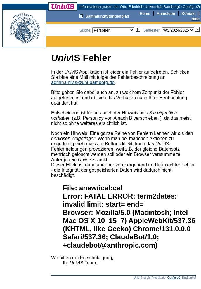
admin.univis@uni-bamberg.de (83, 82)
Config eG (174, 277)
